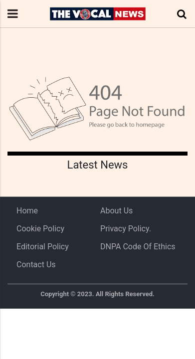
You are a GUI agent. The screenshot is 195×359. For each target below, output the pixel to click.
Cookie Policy (40, 228)
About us (116, 210)
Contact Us (36, 264)
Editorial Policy (42, 246)
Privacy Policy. (125, 228)
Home (27, 210)
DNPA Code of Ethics (138, 246)
